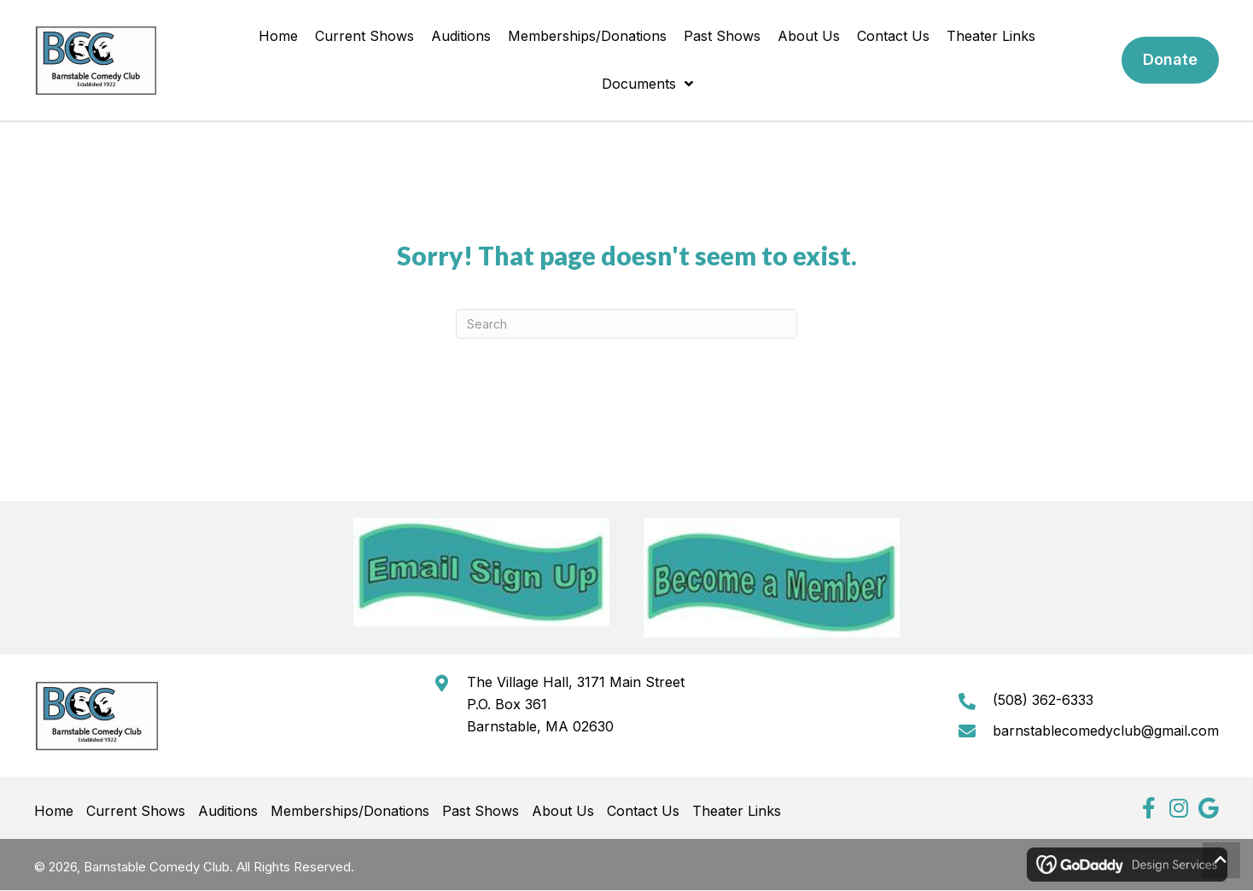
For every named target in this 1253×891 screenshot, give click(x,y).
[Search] (626, 324)
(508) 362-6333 (1043, 699)
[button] (1148, 807)
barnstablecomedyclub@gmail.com (1106, 730)
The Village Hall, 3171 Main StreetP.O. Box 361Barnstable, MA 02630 (577, 703)
